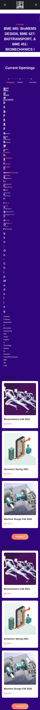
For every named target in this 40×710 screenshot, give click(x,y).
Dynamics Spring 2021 (16, 257)
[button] (36, 5)
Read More (8, 212)
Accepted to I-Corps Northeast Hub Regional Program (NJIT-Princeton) (21, 674)
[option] (20, 124)
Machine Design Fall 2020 (18, 307)
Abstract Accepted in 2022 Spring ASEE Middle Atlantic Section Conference (22, 684)
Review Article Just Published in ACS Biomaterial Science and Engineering (22, 695)
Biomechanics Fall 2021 (17, 207)
